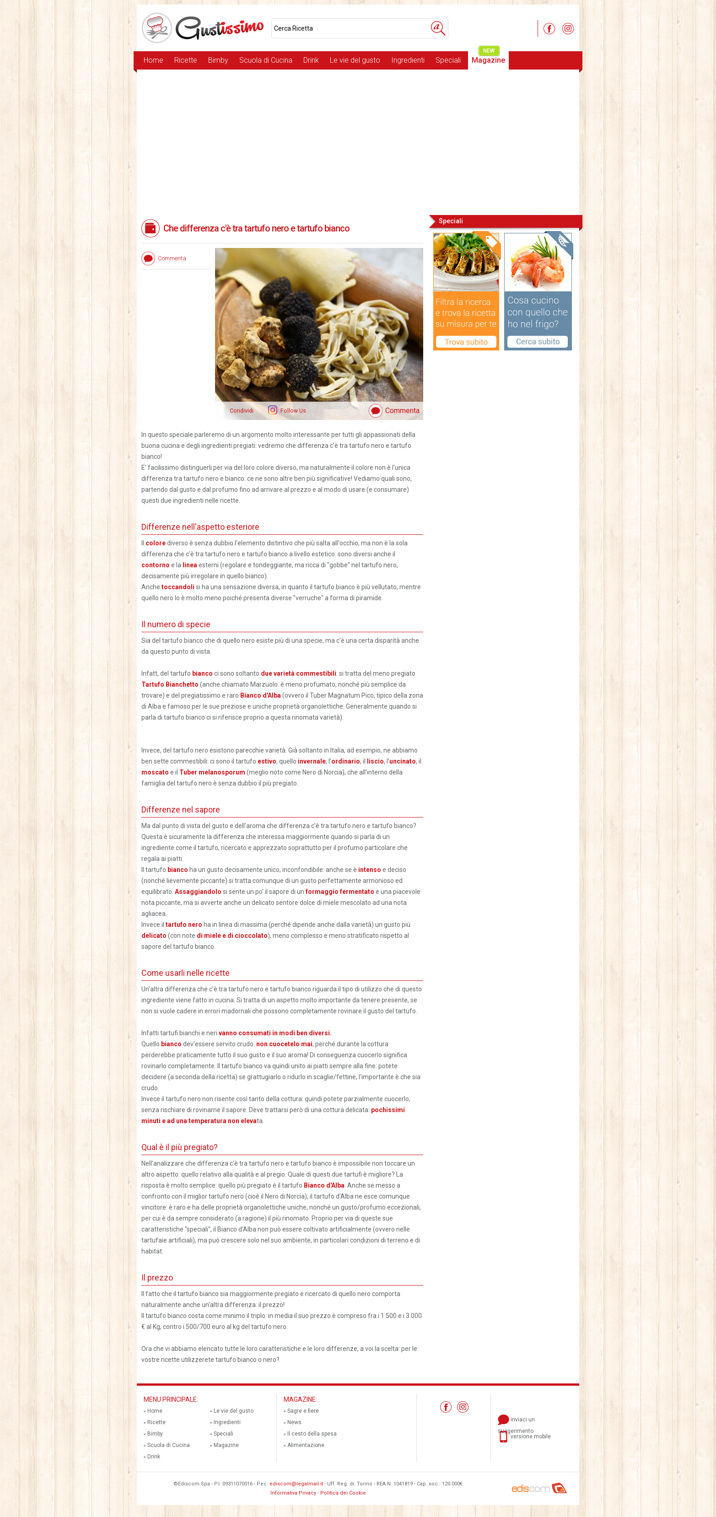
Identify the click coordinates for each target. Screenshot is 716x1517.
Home (153, 60)
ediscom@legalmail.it (296, 1484)
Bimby (218, 60)
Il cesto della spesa (312, 1434)
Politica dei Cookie (343, 1493)
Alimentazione (305, 1445)
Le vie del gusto (355, 60)
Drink (311, 60)
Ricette (185, 60)
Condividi (241, 411)
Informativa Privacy (293, 1493)
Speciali (448, 60)
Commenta (402, 410)
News (294, 1422)
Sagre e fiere (303, 1411)
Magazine (488, 58)
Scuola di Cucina (265, 60)
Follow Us (292, 411)
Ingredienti (408, 60)
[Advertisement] (358, 141)
